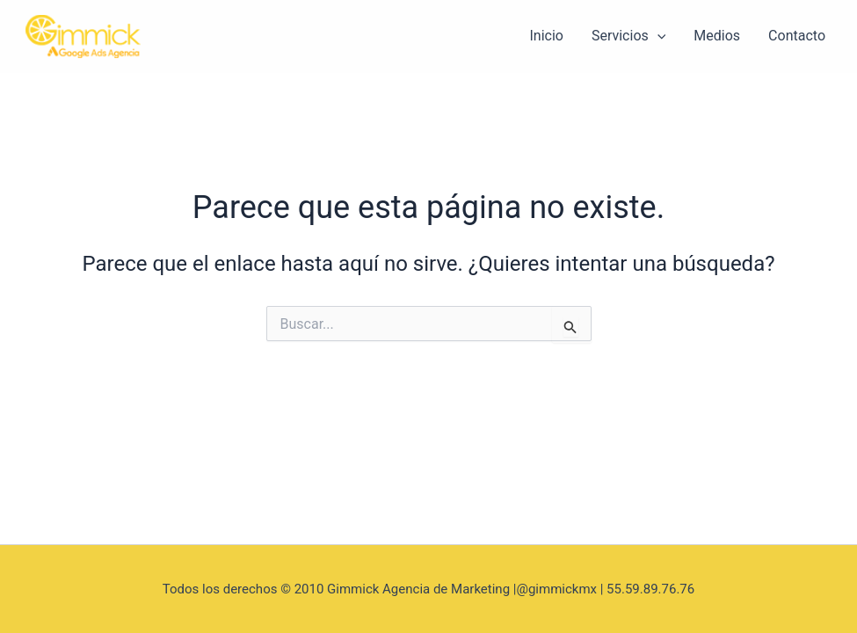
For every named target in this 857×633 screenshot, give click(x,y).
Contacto (796, 35)
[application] (657, 36)
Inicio (546, 35)
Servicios (628, 36)
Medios (717, 35)
